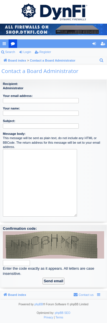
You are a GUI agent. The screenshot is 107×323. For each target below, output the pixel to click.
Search (10, 52)
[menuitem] (101, 60)
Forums (14, 45)
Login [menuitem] (95, 45)
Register (45, 52)
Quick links (5, 45)
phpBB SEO (62, 312)
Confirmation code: (20, 228)
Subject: (9, 121)
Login (27, 52)
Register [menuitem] (104, 45)
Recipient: (10, 84)
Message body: (14, 133)
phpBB (39, 304)
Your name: (11, 108)
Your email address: (18, 95)
